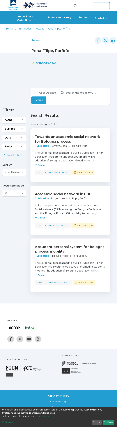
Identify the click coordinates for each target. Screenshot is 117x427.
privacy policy (42, 416)
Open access (85, 172)
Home (10, 28)
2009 (39, 282)
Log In (100, 5)
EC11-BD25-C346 (44, 63)
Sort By (7, 164)
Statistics (101, 18)
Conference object (57, 172)
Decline (97, 422)
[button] (86, 5)
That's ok (108, 422)
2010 (39, 172)
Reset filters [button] (13, 155)
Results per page (13, 185)
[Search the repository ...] (83, 92)
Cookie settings (58, 401)
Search (39, 100)
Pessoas (39, 28)
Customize (8, 422)
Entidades (25, 28)
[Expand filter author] (14, 120)
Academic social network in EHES (64, 194)
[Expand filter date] (14, 138)
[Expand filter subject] (14, 129)
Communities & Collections (24, 18)
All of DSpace (47, 92)
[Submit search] (75, 5)
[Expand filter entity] (14, 146)
